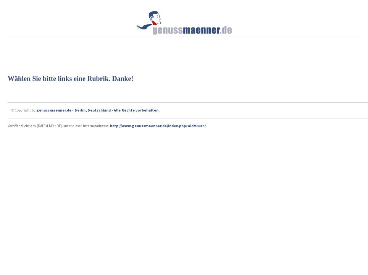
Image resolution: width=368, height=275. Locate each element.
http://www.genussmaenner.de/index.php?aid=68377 (158, 125)
